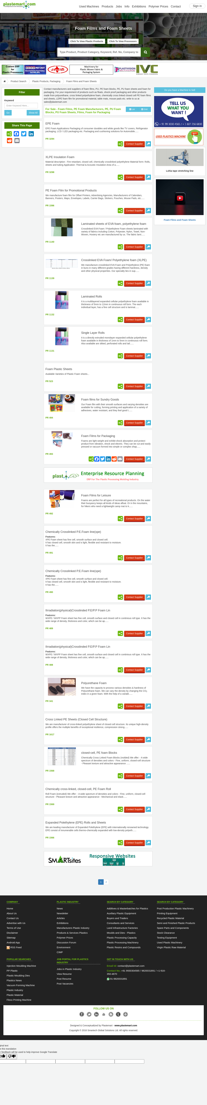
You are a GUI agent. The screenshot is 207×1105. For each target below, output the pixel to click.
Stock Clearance (166, 932)
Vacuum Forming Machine (21, 985)
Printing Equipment (167, 913)
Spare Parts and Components (173, 928)
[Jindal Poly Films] (58, 69)
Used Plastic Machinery (169, 942)
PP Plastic (12, 970)
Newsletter (62, 913)
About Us (12, 913)
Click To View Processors (123, 41)
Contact (176, 6)
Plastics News (14, 980)
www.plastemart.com (125, 1025)
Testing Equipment (167, 937)
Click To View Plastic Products (86, 41)
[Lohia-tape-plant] (91, 69)
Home (10, 908)
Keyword (9, 100)
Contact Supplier (134, 144)
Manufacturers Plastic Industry (73, 928)
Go (8, 112)
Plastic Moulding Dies (18, 975)
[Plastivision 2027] (125, 69)
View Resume (64, 974)
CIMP (60, 952)
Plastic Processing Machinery (123, 942)
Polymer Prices (158, 6)
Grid (144, 109)
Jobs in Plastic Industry (69, 969)
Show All (33, 112)
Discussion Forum (66, 942)
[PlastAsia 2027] (35, 69)
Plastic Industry (15, 990)
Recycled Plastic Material (170, 918)
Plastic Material (15, 995)
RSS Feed (14, 947)
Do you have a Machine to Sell (179, 90)
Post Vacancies (65, 983)
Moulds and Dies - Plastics (121, 932)
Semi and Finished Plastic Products (176, 923)
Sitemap (11, 937)
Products (107, 6)
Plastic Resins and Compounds (124, 947)
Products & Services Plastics (72, 932)
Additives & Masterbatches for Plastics (127, 908)
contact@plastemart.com (130, 965)
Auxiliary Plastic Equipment (121, 913)
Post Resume (64, 978)
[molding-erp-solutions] (98, 475)
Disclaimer (12, 932)
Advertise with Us (16, 923)
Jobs (119, 6)
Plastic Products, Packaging (46, 81)
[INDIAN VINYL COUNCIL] (147, 69)
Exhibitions (139, 6)
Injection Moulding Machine (21, 965)
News (60, 908)
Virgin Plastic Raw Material (171, 947)
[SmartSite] (98, 859)
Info (127, 6)
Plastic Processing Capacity (122, 937)
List (132, 109)
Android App (13, 942)
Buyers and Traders (117, 918)
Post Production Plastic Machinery (175, 908)
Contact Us (13, 918)
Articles (61, 918)
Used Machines (89, 6)
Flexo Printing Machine (19, 999)
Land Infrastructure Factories (122, 928)
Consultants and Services (120, 923)
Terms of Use (14, 928)
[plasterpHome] (13, 69)
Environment (63, 947)
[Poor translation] (12, 1056)
